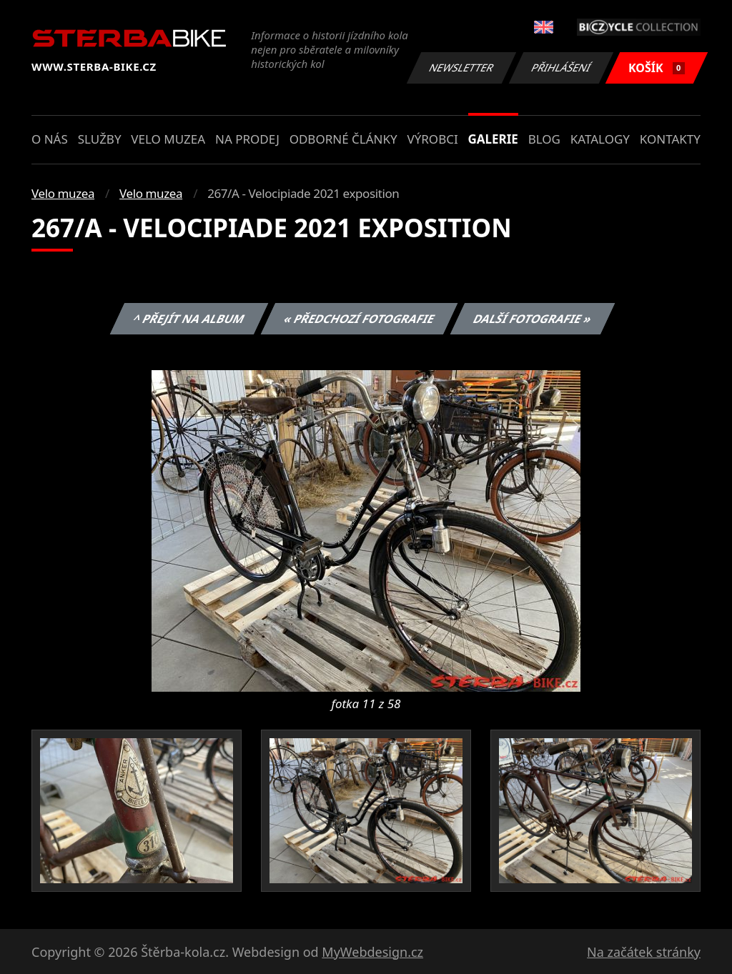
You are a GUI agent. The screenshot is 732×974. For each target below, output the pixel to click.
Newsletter (461, 67)
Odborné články (343, 139)
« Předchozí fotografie (358, 319)
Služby (100, 139)
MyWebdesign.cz (372, 951)
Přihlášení (560, 67)
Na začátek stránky (644, 951)
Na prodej (247, 139)
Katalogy (600, 139)
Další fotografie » (532, 319)
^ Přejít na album (189, 319)
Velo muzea (168, 139)
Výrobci (432, 139)
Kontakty (670, 139)
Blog (544, 139)
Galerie (493, 139)
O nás (49, 139)
